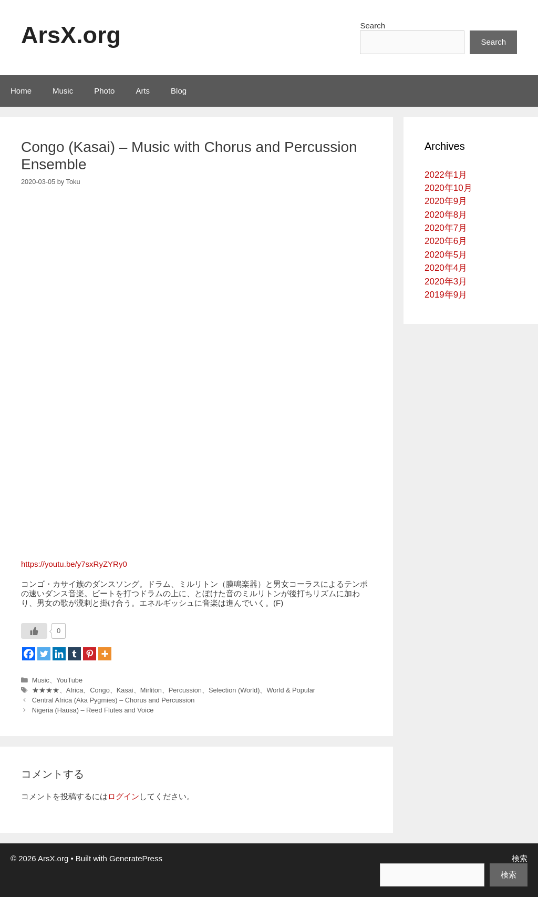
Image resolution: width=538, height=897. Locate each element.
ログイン (123, 796)
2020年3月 (446, 282)
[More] (104, 653)
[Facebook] (28, 653)
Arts (143, 90)
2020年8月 (446, 215)
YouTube (69, 680)
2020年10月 (448, 188)
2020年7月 (446, 228)
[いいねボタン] (34, 631)
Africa (75, 690)
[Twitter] (43, 653)
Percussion (185, 690)
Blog (179, 90)
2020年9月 (446, 201)
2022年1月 (446, 175)
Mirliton (151, 690)
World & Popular (290, 690)
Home (21, 90)
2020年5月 (446, 255)
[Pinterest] (89, 653)
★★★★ (45, 690)
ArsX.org (71, 35)
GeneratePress (135, 858)
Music (63, 90)
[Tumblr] (74, 653)
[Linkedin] (59, 653)
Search (372, 25)
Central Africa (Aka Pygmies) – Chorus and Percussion (113, 700)
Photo (104, 90)
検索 (519, 858)
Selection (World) (234, 690)
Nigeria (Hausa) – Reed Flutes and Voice (93, 710)
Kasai (125, 690)
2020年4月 (446, 268)
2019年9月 (446, 295)
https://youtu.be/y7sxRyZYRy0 (74, 563)
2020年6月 (446, 241)
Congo (100, 690)
